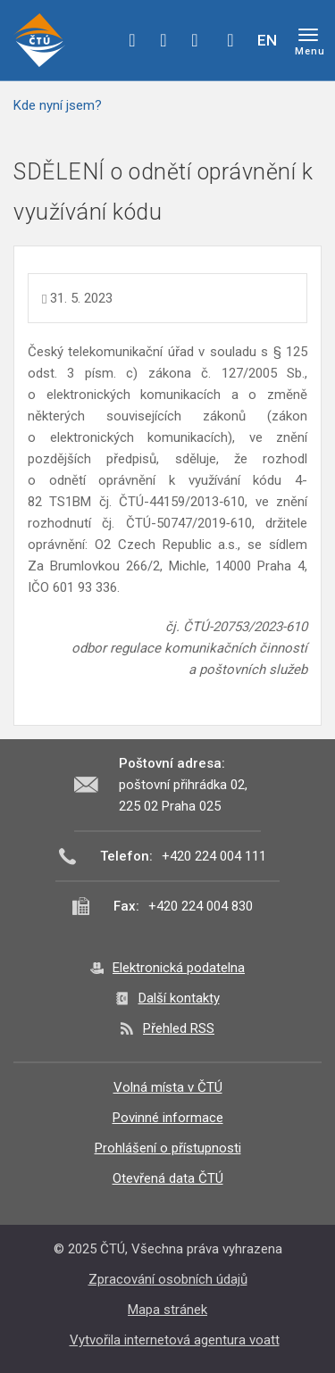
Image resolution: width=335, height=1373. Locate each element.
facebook (132, 40)
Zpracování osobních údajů (167, 1279)
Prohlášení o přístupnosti (168, 1148)
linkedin (195, 40)
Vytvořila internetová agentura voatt (175, 1340)
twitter (163, 40)
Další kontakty (179, 998)
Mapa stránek (167, 1310)
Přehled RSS (178, 1028)
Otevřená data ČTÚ (168, 1178)
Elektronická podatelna (179, 968)
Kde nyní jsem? (57, 105)
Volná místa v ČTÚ (167, 1087)
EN (267, 40)
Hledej (230, 40)
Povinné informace (168, 1118)
